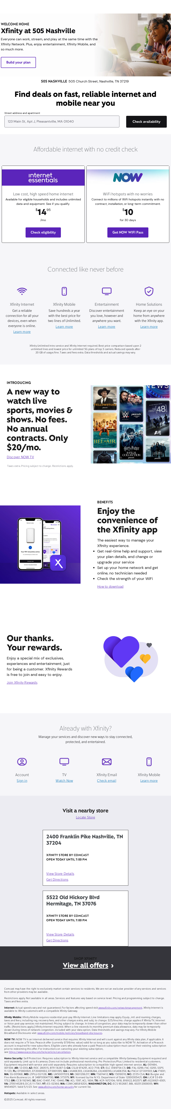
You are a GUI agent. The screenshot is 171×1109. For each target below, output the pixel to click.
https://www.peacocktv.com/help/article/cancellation (40, 1052)
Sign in (22, 781)
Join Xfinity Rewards (22, 683)
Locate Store (85, 817)
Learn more (22, 332)
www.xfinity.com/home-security (56, 1087)
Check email (106, 781)
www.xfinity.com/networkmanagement (120, 1008)
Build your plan (18, 62)
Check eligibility (43, 232)
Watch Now (64, 781)
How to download (110, 587)
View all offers (85, 965)
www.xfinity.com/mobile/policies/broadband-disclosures (69, 1033)
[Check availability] (146, 122)
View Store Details (60, 874)
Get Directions (57, 880)
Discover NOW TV (20, 457)
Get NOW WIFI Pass (127, 232)
